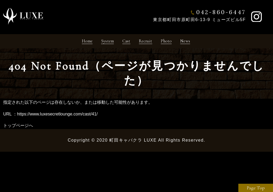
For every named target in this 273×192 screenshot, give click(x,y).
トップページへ (18, 127)
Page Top (256, 188)
